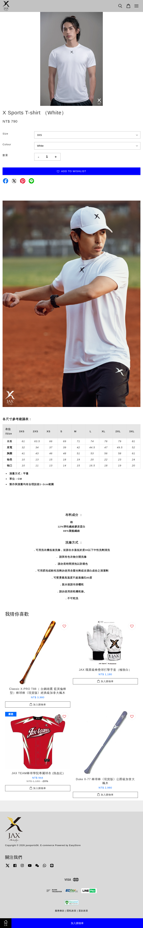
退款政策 (83, 910)
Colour (7, 144)
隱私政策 (71, 910)
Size (5, 133)
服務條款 (59, 910)
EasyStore (75, 845)
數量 (5, 155)
